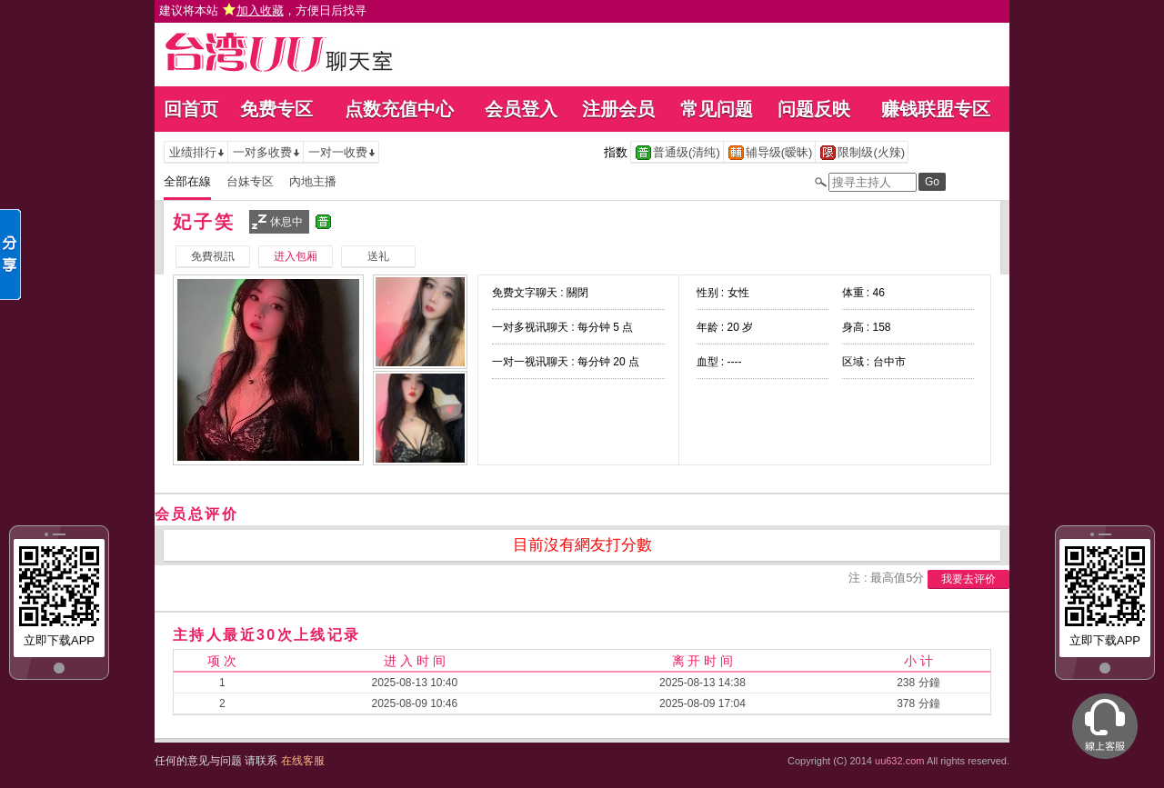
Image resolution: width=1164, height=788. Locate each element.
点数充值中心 (399, 109)
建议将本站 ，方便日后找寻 (262, 10)
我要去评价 (968, 579)
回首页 (191, 109)
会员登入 (521, 109)
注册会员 (618, 109)
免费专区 (276, 109)
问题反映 (814, 109)
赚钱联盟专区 (935, 109)
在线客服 (303, 760)
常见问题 (716, 109)
